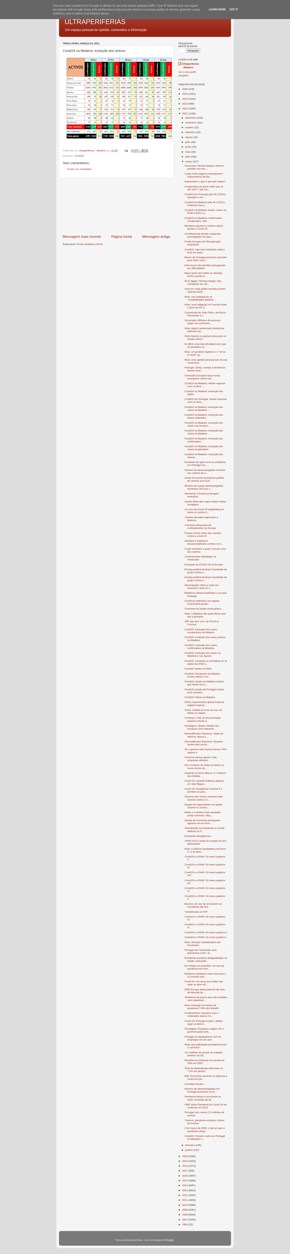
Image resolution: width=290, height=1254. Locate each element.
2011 (185, 1200)
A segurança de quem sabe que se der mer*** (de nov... (204, 188)
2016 (185, 1175)
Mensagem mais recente (82, 236)
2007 (185, 1219)
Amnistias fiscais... (195, 1084)
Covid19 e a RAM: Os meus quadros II (206, 932)
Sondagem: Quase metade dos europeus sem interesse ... (202, 727)
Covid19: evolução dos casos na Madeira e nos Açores (202, 654)
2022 (185, 108)
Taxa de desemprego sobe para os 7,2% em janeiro (204, 1070)
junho (188, 146)
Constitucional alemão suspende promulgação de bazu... (203, 235)
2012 (185, 1195)
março (189, 161)
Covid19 (79, 155)
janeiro (189, 1150)
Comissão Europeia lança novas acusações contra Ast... (202, 377)
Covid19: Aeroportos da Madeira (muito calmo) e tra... (202, 675)
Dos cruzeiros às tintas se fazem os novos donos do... (204, 766)
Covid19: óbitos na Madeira (200, 697)
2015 (185, 1180)
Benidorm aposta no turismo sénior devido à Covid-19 (204, 227)
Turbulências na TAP (196, 911)
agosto (189, 137)
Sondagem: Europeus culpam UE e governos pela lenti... (204, 1030)
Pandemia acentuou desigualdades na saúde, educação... (206, 959)
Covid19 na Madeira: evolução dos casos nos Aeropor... (204, 424)
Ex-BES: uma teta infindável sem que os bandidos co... (205, 345)
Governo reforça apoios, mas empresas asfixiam (201, 759)
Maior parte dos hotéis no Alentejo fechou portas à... (203, 274)
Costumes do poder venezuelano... (204, 608)
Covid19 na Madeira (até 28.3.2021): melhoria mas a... (205, 204)
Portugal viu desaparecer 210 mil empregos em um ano (203, 1038)
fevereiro (190, 1145)
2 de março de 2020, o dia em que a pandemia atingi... (205, 1129)
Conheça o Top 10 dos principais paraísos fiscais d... (203, 719)
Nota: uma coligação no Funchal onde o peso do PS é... (206, 306)
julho (188, 142)
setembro (190, 132)
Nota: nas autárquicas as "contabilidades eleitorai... (200, 298)
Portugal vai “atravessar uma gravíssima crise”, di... (201, 951)
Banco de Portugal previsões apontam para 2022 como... (206, 259)
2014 (185, 1185)
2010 (185, 1205)
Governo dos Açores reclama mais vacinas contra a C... (204, 798)
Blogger (170, 1240)
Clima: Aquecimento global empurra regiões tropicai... (204, 703)
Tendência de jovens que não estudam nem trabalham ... (206, 999)
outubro (189, 127)
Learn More (217, 9)
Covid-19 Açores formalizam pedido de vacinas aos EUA (204, 479)
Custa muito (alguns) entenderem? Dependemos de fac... (204, 175)
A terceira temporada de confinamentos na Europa (200, 526)
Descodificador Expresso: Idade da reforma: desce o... (204, 735)
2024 (185, 98)
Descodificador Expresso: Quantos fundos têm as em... (204, 743)
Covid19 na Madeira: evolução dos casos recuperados (204, 448)
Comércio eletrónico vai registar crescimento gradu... (202, 602)
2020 (185, 1156)
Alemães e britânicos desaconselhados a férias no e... (204, 542)
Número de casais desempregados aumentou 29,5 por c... (204, 487)
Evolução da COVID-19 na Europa (204, 564)
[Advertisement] (116, 206)
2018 (185, 1165)
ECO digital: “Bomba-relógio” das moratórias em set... (203, 282)
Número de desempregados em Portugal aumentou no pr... (202, 1090)
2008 (185, 1214)
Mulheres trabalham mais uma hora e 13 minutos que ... (205, 975)
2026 (185, 89)
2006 (185, 1224)
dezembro (191, 117)
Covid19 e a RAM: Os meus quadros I (206, 937)
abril (187, 156)
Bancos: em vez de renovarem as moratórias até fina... (203, 905)
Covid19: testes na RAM (198, 668)
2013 (185, 1190)
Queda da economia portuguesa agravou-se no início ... (202, 822)
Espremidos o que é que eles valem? (205, 181)
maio (188, 151)
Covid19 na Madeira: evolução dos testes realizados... (204, 416)
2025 (185, 93)
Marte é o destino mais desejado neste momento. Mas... (203, 814)
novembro (191, 122)
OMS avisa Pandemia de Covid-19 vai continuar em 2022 (206, 1106)
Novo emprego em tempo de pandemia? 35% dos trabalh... (202, 1007)
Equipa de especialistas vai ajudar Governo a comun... (203, 806)
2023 (185, 103)
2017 (185, 1170)
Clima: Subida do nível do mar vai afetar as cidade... (203, 711)
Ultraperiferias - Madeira (190, 65)
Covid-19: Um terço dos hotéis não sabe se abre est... (204, 983)
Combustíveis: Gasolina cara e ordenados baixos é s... (202, 1014)
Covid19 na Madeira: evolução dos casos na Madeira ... (204, 408)
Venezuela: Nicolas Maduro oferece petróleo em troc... (204, 167)
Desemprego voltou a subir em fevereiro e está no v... (202, 586)
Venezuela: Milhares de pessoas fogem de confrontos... (202, 322)
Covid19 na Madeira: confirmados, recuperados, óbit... (204, 219)
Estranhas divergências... (199, 836)
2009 (185, 1209)
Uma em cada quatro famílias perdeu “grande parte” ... (205, 290)
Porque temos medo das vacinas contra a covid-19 (203, 534)
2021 (185, 113)
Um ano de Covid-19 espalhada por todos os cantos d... (204, 511)
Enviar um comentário (80, 169)
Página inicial (121, 236)
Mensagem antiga (156, 236)
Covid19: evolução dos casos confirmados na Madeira (201, 647)
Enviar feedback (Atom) (90, 244)
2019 (185, 1161)
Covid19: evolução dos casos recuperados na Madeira (201, 631)
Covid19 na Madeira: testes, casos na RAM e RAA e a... (205, 211)
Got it (234, 9)
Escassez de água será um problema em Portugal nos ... (205, 463)
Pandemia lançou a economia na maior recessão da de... (203, 1098)
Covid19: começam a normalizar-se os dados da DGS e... (206, 662)
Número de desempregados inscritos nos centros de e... (205, 471)
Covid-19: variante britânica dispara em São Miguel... (204, 782)
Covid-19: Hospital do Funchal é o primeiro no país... (203, 790)
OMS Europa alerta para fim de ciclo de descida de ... (205, 991)
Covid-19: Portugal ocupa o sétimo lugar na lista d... (204, 1022)
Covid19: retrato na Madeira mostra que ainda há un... (204, 683)
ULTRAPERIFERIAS (95, 22)
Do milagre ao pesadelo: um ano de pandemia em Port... (204, 967)
